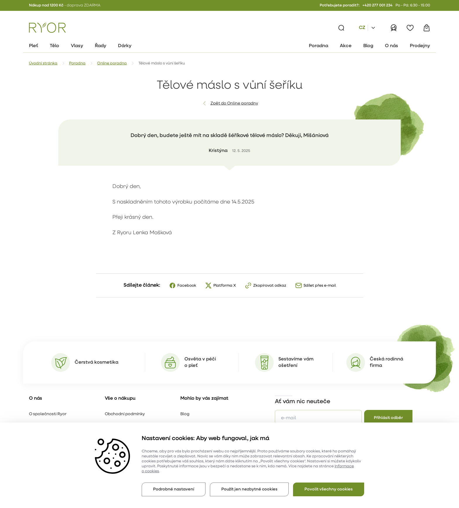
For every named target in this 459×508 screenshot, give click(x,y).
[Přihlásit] (393, 27)
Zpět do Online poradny (234, 103)
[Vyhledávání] (341, 27)
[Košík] (426, 27)
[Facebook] (182, 285)
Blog (184, 414)
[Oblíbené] (410, 27)
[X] (220, 285)
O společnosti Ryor (47, 414)
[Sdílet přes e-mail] (315, 285)
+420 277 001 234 (377, 5)
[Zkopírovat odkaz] (265, 285)
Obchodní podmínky (125, 414)
